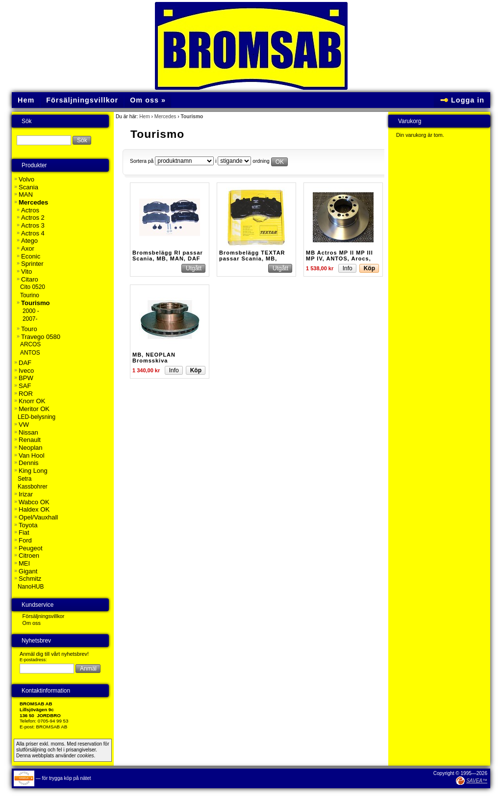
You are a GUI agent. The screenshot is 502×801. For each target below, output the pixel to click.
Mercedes (165, 116)
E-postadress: (33, 659)
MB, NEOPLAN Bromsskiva (154, 357)
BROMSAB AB (52, 726)
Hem (144, 116)
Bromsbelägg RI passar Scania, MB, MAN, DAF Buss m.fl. (167, 258)
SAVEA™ (476, 780)
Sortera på (141, 161)
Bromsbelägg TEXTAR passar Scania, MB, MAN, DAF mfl (252, 258)
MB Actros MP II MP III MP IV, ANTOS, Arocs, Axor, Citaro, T (339, 258)
